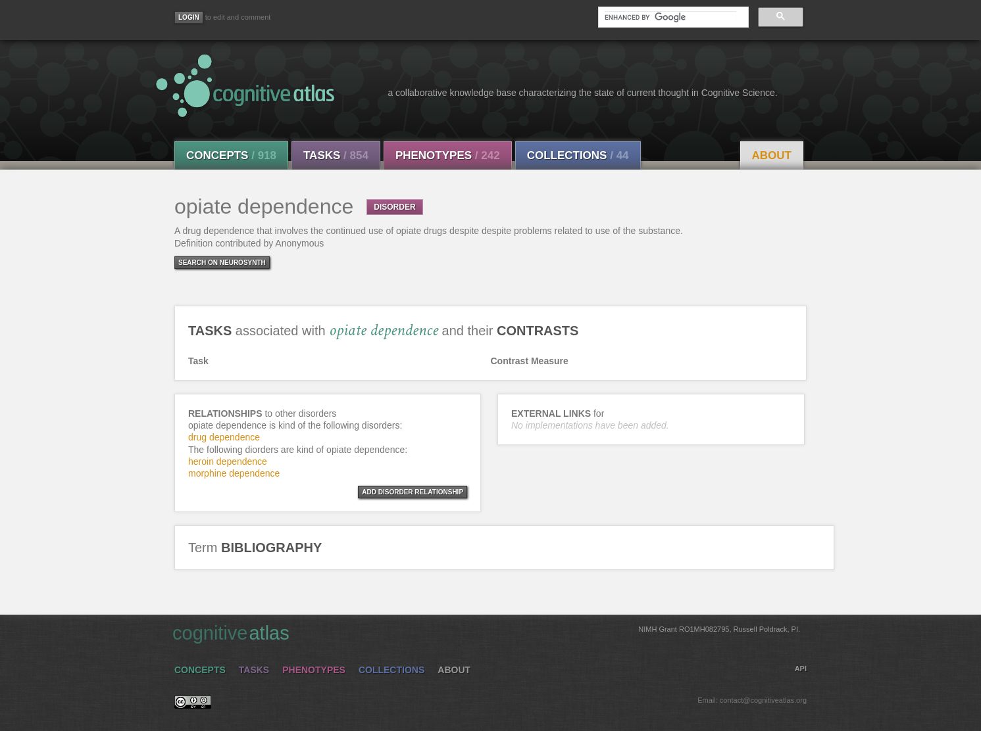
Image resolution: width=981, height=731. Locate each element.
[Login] (188, 17)
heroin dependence (227, 461)
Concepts (231, 155)
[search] (670, 17)
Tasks (335, 155)
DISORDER (394, 207)
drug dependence (224, 437)
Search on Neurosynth (222, 262)
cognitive (486, 632)
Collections (578, 155)
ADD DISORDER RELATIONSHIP (412, 492)
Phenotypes (447, 155)
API (801, 668)
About (772, 155)
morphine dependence (234, 473)
